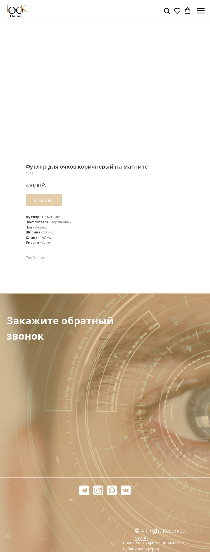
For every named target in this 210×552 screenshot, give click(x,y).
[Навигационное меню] (201, 11)
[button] (167, 10)
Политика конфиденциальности (153, 542)
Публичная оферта (141, 548)
